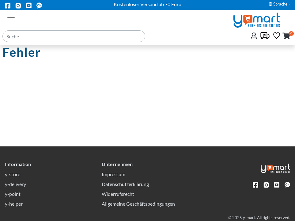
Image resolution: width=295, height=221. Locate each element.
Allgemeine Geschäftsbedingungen (138, 204)
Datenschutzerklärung (125, 184)
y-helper (14, 204)
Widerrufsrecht (118, 194)
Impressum (113, 174)
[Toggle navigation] (11, 17)
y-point (13, 194)
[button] (286, 36)
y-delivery (15, 184)
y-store (12, 174)
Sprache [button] (278, 4)
